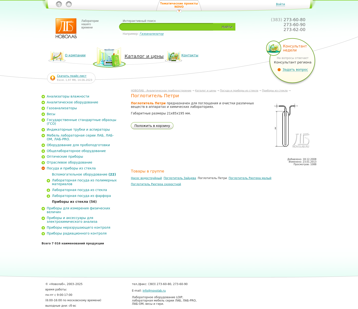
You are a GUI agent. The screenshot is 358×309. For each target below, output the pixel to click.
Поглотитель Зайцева (179, 178)
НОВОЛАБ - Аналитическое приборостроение (161, 90)
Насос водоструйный (146, 178)
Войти (280, 4)
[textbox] (168, 27)
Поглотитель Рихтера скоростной (156, 184)
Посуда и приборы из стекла (239, 90)
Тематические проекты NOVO (179, 5)
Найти (227, 27)
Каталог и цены (205, 90)
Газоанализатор (151, 33)
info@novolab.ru (154, 290)
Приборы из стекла (275, 90)
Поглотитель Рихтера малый (250, 178)
